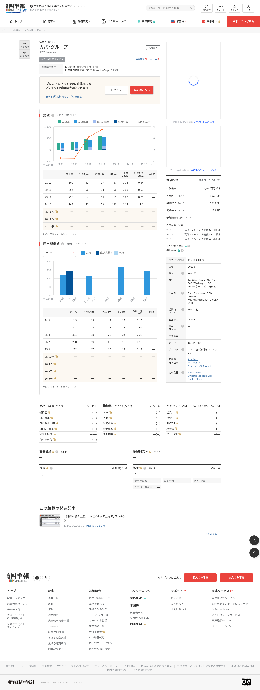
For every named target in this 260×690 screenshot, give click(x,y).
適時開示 (141, 59)
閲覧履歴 (207, 8)
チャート (220, 8)
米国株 (178, 21)
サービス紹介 (28, 666)
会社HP (155, 59)
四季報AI (211, 21)
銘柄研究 (81, 22)
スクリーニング (114, 21)
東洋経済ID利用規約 (243, 666)
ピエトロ (193, 359)
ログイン (248, 8)
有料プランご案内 (243, 21)
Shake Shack (195, 379)
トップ (16, 21)
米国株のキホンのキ (97, 525)
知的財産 (130, 666)
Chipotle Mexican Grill (200, 375)
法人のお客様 (236, 577)
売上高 (49, 252)
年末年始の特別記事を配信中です (53, 6)
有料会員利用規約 (117, 669)
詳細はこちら (142, 90)
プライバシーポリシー (107, 666)
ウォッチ (234, 8)
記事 (49, 22)
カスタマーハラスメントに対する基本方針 (201, 666)
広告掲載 (47, 666)
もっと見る (211, 534)
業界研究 (146, 21)
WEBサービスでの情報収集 (73, 666)
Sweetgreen (194, 372)
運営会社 (10, 666)
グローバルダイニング (200, 366)
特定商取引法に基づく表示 (156, 666)
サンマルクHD (195, 362)
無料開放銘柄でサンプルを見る (64, 96)
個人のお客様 (200, 577)
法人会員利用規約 (143, 669)
